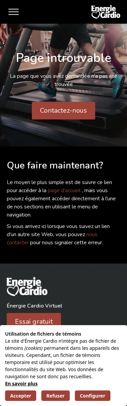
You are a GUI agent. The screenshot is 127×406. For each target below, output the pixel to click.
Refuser (55, 395)
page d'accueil (65, 190)
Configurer (92, 395)
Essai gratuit (34, 321)
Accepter (20, 395)
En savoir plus (21, 383)
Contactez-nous (63, 110)
